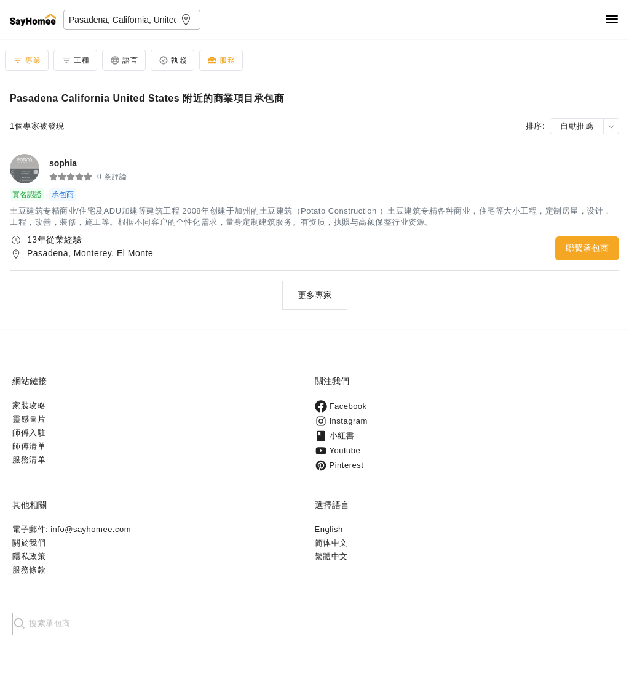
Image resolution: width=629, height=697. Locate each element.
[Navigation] (612, 20)
